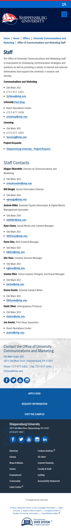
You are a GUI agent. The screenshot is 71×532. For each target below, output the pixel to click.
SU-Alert (42, 456)
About (16, 38)
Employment (15, 474)
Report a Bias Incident (32, 511)
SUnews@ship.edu (13, 370)
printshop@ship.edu (16, 116)
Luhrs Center (15, 486)
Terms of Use (31, 508)
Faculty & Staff (44, 468)
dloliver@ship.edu (15, 316)
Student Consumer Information (25, 513)
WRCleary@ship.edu (17, 236)
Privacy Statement (18, 508)
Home (7, 38)
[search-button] (64, 4)
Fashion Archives (45, 450)
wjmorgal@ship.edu (16, 199)
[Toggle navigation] (64, 14)
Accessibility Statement (49, 480)
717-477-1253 (43, 366)
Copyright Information (46, 508)
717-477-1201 (20, 366)
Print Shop (19, 102)
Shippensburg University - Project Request (28, 149)
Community (15, 480)
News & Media (16, 462)
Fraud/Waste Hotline (49, 513)
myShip (41, 474)
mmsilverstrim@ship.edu (19, 183)
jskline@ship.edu (15, 284)
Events (13, 468)
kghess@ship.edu (15, 268)
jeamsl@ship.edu (15, 332)
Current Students (46, 462)
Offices (26, 38)
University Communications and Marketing (35, 40)
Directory (14, 450)
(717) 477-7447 (16, 431)
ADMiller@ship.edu (16, 220)
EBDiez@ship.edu (15, 252)
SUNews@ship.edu (16, 96)
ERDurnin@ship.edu (16, 300)
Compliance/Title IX (52, 511)
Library (13, 456)
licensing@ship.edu (16, 137)
